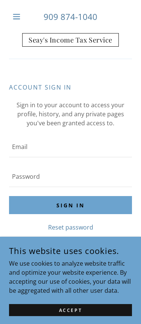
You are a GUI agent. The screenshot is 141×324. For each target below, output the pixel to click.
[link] (70, 40)
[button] (18, 16)
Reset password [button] (70, 227)
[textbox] (70, 147)
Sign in (70, 205)
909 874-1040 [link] (70, 16)
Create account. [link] (93, 245)
